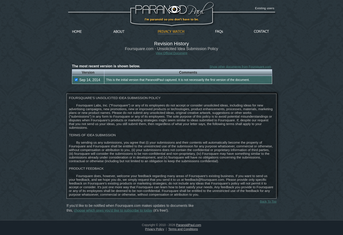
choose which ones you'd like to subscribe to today (113, 210)
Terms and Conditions (183, 229)
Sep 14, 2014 (87, 80)
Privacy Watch (171, 32)
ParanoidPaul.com (188, 225)
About (120, 32)
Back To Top (268, 201)
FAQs (219, 32)
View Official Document (171, 53)
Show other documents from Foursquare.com (240, 66)
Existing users (264, 8)
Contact (261, 32)
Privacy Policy (154, 229)
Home (77, 32)
